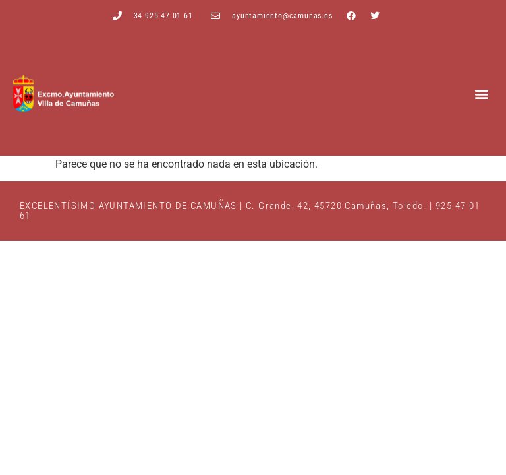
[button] (482, 94)
